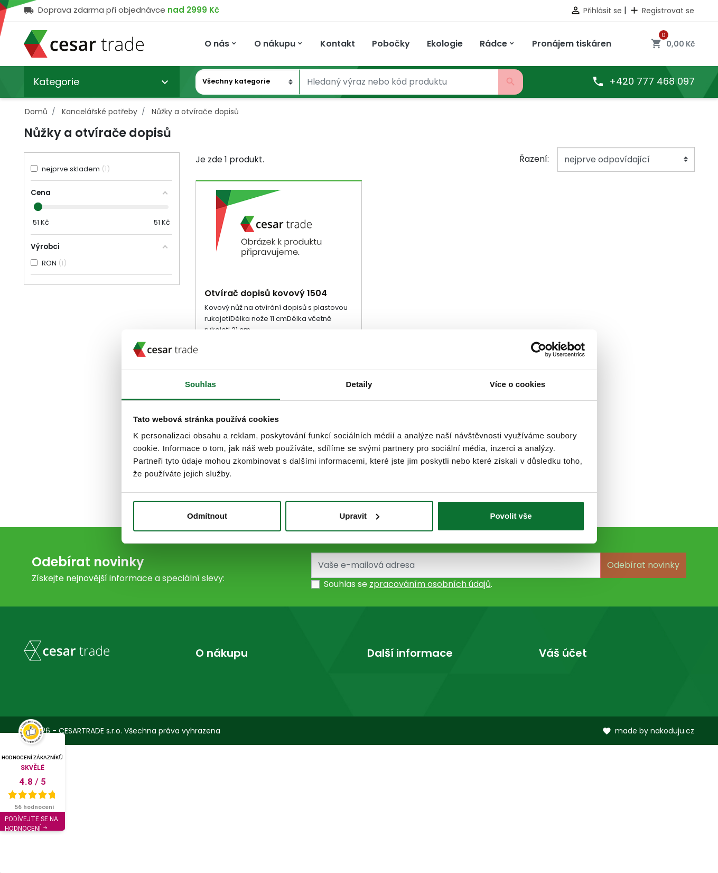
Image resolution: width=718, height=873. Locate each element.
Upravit (359, 515)
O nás (379, 679)
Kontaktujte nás (228, 713)
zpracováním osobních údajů (430, 585)
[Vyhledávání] (399, 82)
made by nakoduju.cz (648, 858)
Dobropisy (560, 730)
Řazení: (534, 159)
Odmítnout (207, 515)
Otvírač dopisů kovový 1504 (265, 293)
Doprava (213, 679)
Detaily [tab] (359, 384)
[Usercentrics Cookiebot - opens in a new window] (538, 349)
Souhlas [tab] (200, 384)
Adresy (553, 747)
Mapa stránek (224, 730)
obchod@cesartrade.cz (87, 789)
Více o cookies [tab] (518, 384)
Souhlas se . (408, 585)
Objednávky (564, 713)
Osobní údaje (566, 679)
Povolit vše (510, 515)
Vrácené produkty (577, 696)
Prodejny (385, 696)
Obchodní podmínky (238, 696)
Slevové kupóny (571, 764)
